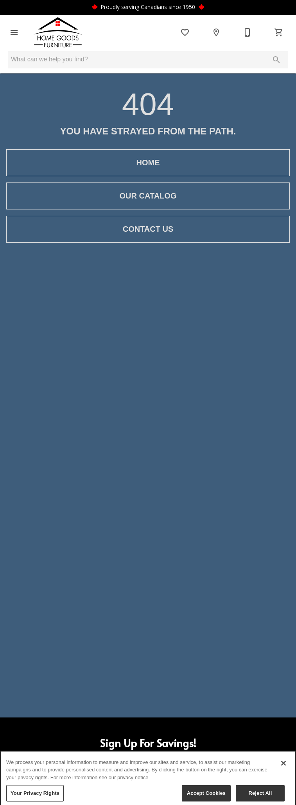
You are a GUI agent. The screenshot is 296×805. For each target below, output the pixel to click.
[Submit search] (276, 60)
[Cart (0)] (278, 32)
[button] (14, 32)
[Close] (283, 767)
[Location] (216, 32)
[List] (185, 32)
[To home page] (58, 32)
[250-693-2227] (247, 32)
